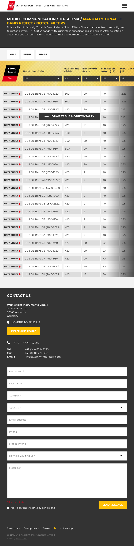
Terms (46, 528)
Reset (27, 54)
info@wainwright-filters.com (43, 356)
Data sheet (12, 93)
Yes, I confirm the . (32, 507)
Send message (113, 504)
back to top (63, 528)
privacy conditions (43, 507)
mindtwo (21, 538)
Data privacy (31, 528)
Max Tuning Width (71, 70)
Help (13, 54)
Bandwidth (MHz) (89, 70)
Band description (34, 71)
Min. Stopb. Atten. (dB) (108, 70)
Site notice (13, 528)
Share (42, 54)
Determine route (23, 331)
